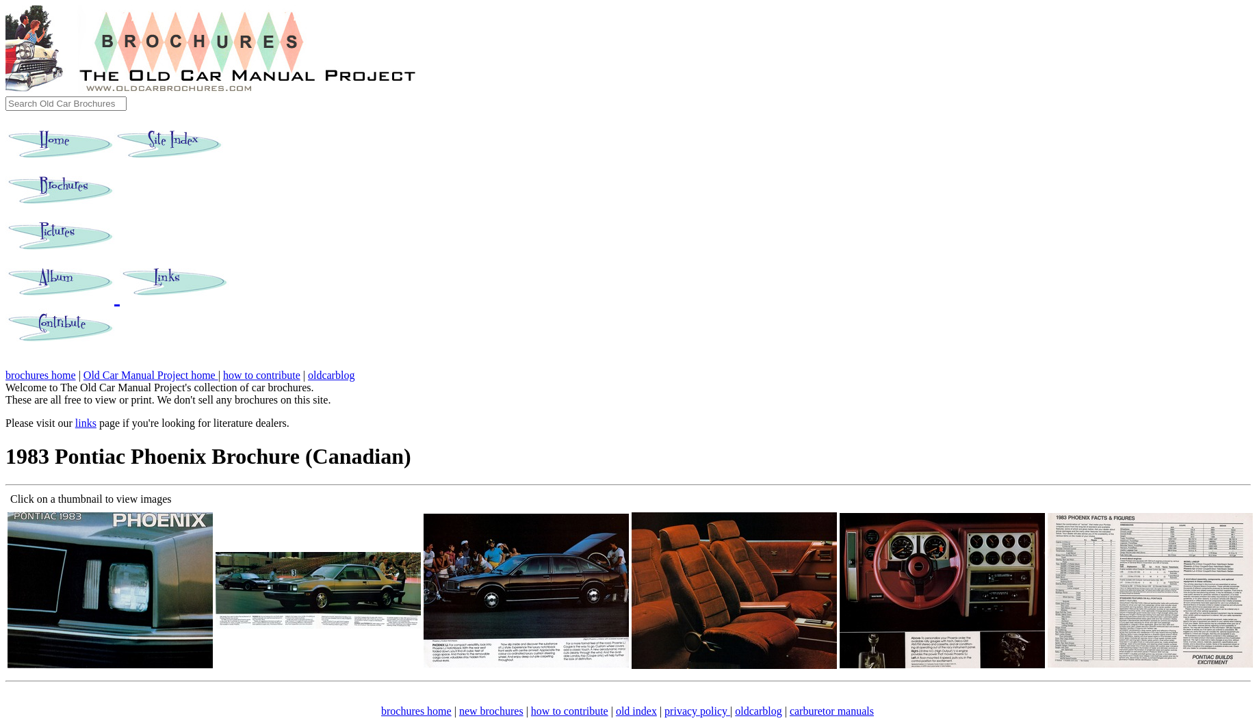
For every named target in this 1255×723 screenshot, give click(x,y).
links (85, 423)
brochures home (40, 375)
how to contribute (261, 375)
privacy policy (697, 711)
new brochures (491, 711)
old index (636, 711)
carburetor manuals (832, 711)
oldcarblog (331, 375)
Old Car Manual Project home (150, 375)
